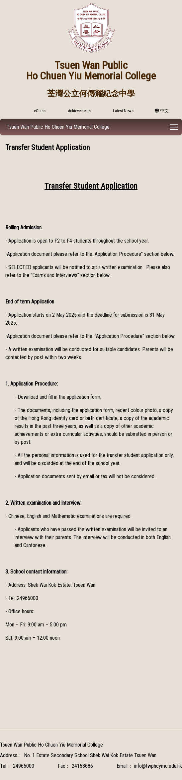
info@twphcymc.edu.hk (158, 766)
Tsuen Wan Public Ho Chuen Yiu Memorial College (58, 127)
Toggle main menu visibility (174, 126)
